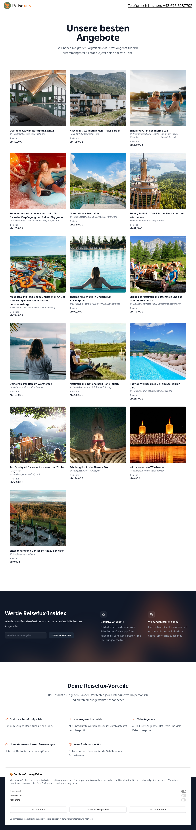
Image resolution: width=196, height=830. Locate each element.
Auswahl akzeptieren (98, 809)
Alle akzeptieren (157, 809)
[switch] (183, 791)
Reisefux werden (61, 635)
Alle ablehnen (38, 809)
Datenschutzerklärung (74, 819)
